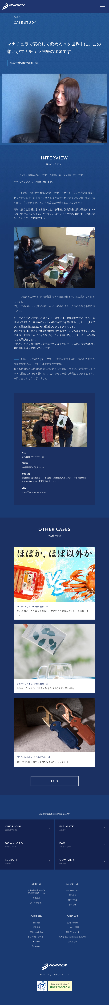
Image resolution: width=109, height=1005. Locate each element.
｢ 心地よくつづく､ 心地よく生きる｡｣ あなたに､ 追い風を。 (47, 688)
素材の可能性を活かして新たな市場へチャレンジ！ (43, 761)
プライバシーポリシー (36, 937)
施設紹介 (72, 895)
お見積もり (72, 941)
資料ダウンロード (72, 932)
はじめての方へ (72, 890)
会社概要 (36, 922)
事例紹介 (36, 898)
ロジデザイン (36, 902)
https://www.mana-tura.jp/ (34, 492)
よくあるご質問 (72, 927)
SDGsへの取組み (36, 932)
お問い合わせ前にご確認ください (54, 813)
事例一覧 (54, 781)
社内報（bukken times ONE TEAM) (72, 937)
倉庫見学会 (72, 899)
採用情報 (36, 927)
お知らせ (72, 904)
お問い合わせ (72, 922)
